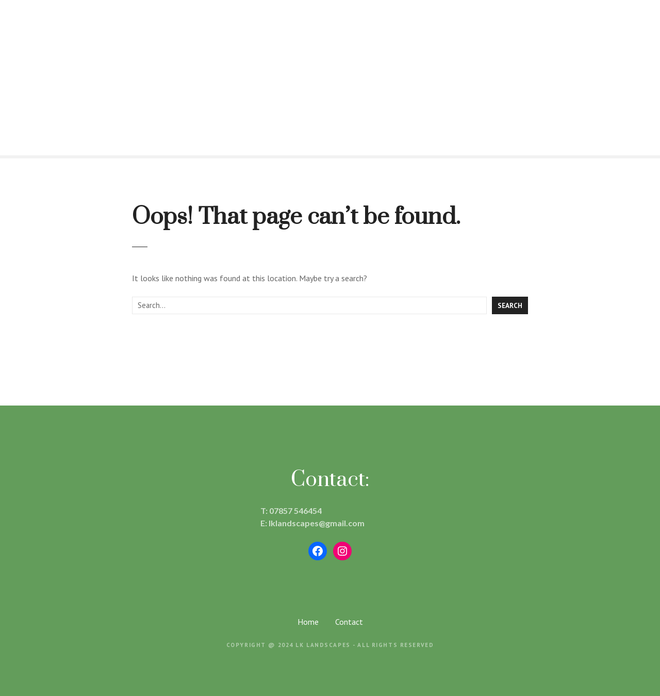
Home (308, 622)
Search (510, 305)
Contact (349, 622)
